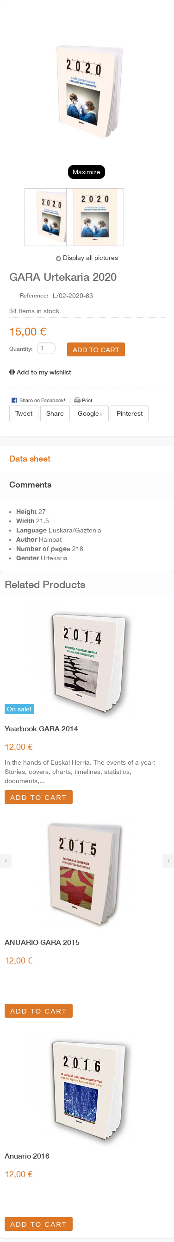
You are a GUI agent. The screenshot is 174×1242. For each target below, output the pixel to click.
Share (55, 413)
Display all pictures (90, 257)
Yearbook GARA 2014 (41, 728)
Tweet (23, 413)
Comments (30, 484)
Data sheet (29, 458)
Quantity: (20, 348)
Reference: (34, 295)
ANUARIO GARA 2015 (42, 942)
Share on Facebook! (42, 400)
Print (87, 400)
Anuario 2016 (27, 1155)
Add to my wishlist (40, 372)
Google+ (90, 413)
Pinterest (130, 413)
